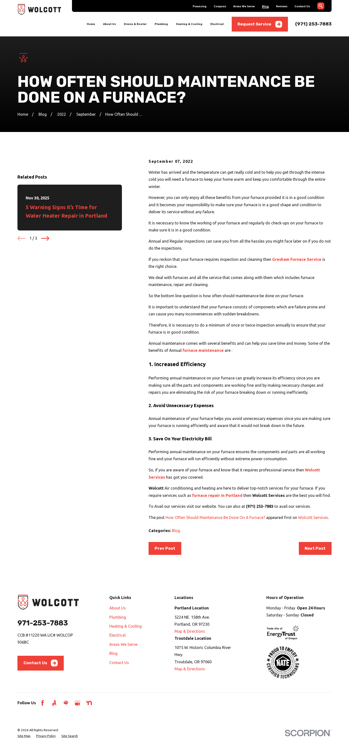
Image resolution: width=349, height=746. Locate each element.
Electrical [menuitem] (217, 23)
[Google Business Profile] (77, 703)
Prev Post (165, 548)
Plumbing (117, 617)
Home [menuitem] (91, 23)
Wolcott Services (313, 517)
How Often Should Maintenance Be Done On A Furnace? (215, 517)
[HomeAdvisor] (66, 703)
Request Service (260, 24)
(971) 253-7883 (313, 24)
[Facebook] (42, 703)
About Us (117, 608)
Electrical (117, 635)
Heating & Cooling (125, 626)
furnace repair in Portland (217, 495)
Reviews (281, 6)
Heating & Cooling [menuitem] (189, 23)
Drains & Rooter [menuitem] (135, 23)
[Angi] (54, 703)
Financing (199, 6)
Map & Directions (189, 631)
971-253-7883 (42, 623)
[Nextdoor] (89, 703)
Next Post (315, 548)
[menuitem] (24, 736)
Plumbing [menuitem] (161, 23)
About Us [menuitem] (109, 23)
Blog (265, 6)
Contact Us (302, 6)
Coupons (220, 6)
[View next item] (45, 238)
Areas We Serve (244, 6)
